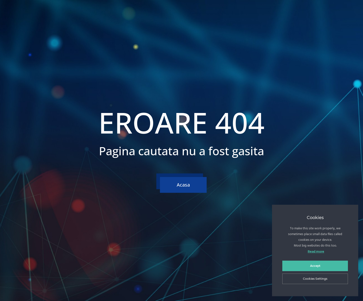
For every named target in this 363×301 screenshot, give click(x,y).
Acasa (183, 185)
